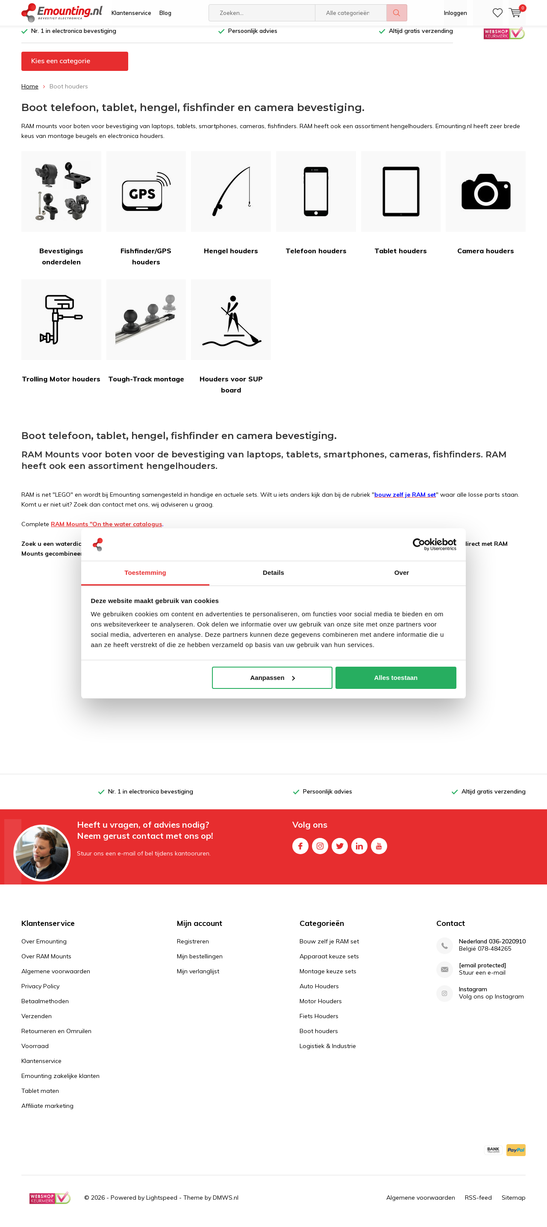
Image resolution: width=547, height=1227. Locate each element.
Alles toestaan (396, 677)
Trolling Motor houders (61, 337)
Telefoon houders (316, 209)
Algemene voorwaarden (55, 977)
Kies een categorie (60, 67)
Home (29, 93)
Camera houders (486, 209)
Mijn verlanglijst (198, 977)
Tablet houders (401, 209)
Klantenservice (131, 12)
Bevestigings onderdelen (61, 215)
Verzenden (36, 1022)
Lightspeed (161, 1204)
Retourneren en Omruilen (56, 1037)
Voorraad (35, 1052)
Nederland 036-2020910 (492, 948)
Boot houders (319, 1037)
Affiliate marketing (47, 1112)
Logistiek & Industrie (328, 1052)
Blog (165, 12)
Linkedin (359, 850)
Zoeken (397, 12)
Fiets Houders (319, 1022)
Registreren (193, 948)
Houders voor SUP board (231, 343)
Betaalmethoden (45, 1007)
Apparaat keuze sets (329, 962)
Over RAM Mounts (46, 962)
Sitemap (514, 1204)
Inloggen (455, 13)
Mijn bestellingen (200, 962)
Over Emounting (44, 948)
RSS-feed (478, 1204)
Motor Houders (321, 1007)
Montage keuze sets (328, 977)
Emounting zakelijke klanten (60, 1082)
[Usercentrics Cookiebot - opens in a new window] (419, 544)
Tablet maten (40, 1097)
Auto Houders (319, 992)
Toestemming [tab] (145, 572)
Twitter (340, 850)
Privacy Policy (40, 992)
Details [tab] (273, 572)
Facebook (300, 850)
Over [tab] (401, 572)
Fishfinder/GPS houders (146, 215)
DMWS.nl (225, 1204)
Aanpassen (272, 677)
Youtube (379, 850)
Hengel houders (231, 209)
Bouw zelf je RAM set (329, 948)
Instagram (320, 850)
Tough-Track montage (146, 337)
